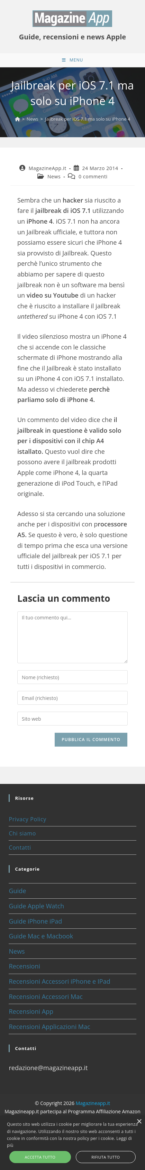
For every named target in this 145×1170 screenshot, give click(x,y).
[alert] (72, 1143)
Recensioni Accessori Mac (45, 996)
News (54, 176)
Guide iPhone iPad (35, 921)
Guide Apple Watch (36, 906)
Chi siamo (22, 833)
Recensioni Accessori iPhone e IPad (59, 981)
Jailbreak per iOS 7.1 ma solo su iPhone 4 (87, 119)
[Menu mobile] (72, 60)
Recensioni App (31, 1011)
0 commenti (93, 176)
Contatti (20, 847)
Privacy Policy (27, 819)
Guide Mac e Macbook (41, 936)
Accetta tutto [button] (40, 1157)
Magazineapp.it (93, 1103)
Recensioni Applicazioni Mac (49, 1026)
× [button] (139, 1121)
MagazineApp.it (47, 168)
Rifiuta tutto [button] (105, 1157)
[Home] (17, 119)
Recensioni (24, 966)
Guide (17, 891)
